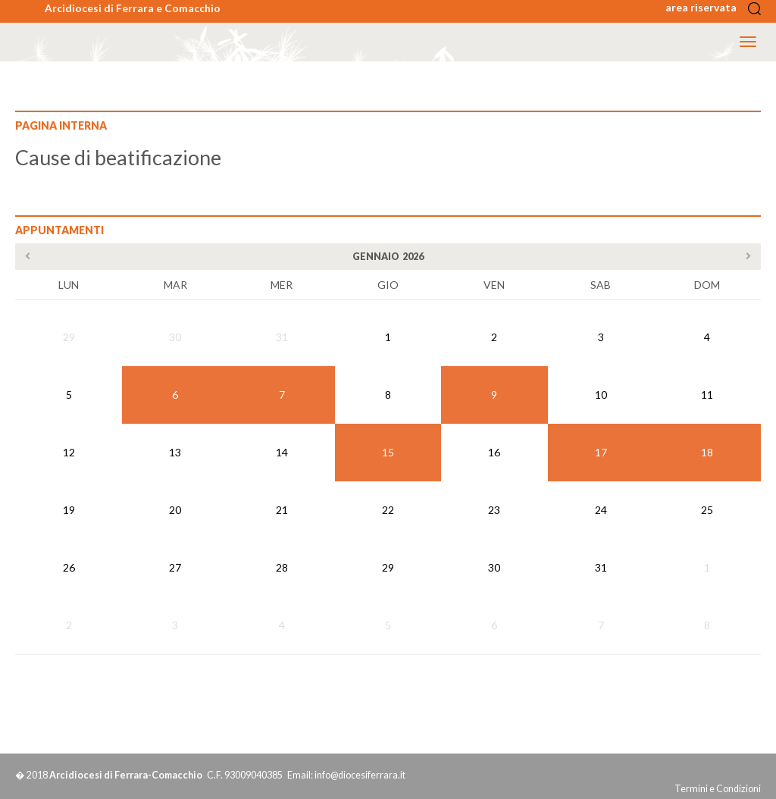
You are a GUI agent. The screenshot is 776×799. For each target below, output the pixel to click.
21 (282, 509)
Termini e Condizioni (717, 788)
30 (175, 337)
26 (69, 567)
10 (601, 394)
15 (388, 452)
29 (69, 337)
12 (69, 452)
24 (601, 509)
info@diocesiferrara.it (359, 775)
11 (707, 394)
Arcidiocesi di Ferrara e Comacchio (133, 8)
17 (601, 452)
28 (282, 567)
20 (175, 509)
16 (494, 452)
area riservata (705, 7)
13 (175, 452)
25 (707, 509)
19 (69, 509)
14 (282, 452)
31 (282, 337)
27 (175, 567)
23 (494, 509)
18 (707, 452)
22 (388, 509)
